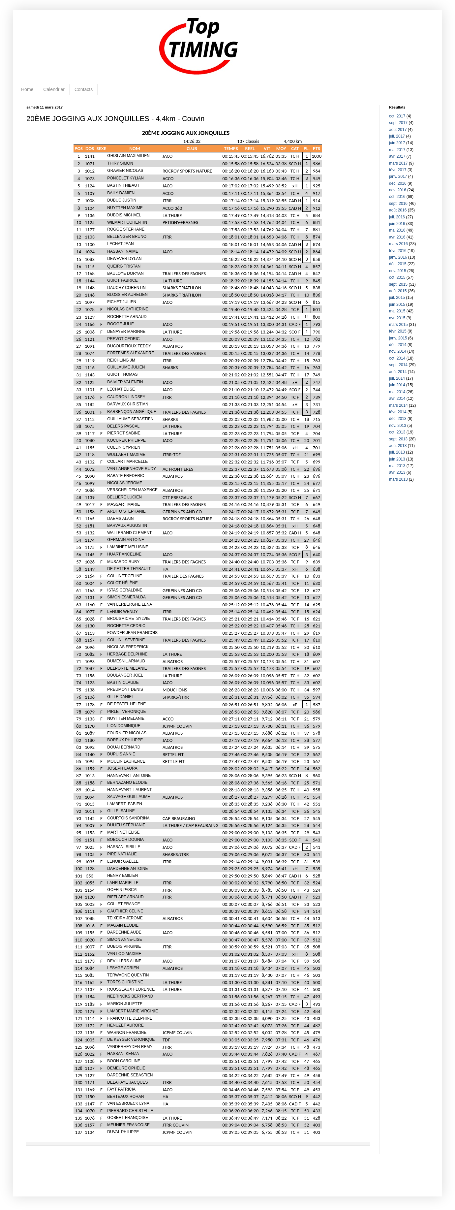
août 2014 (398, 371)
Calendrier (54, 89)
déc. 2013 (398, 418)
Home (27, 89)
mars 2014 (398, 405)
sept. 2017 (398, 122)
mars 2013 (398, 479)
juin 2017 (397, 143)
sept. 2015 (398, 284)
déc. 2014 (398, 344)
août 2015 (398, 291)
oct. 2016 (397, 196)
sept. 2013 (398, 439)
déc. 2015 (398, 264)
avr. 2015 (397, 318)
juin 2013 (397, 459)
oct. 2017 (397, 116)
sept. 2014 (398, 365)
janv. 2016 (398, 257)
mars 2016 (398, 243)
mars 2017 (398, 163)
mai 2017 (397, 149)
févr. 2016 (398, 250)
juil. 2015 (397, 297)
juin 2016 (397, 223)
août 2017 (398, 129)
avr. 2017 (397, 156)
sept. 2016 (398, 203)
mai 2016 (397, 230)
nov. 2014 (397, 351)
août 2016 (398, 210)
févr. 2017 (398, 170)
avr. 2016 (397, 237)
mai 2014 (397, 392)
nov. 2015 (397, 271)
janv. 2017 (398, 176)
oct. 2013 (397, 432)
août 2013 (398, 445)
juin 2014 (397, 385)
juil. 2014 (397, 378)
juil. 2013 (397, 452)
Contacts (84, 89)
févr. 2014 (398, 412)
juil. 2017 (397, 136)
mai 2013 (397, 465)
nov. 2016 (397, 190)
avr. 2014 (397, 398)
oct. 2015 (397, 277)
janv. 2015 (398, 338)
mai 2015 (397, 311)
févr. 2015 (398, 331)
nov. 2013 (397, 425)
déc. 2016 (398, 183)
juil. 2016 (397, 217)
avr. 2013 (397, 472)
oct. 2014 (397, 358)
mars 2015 (398, 324)
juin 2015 (397, 304)
